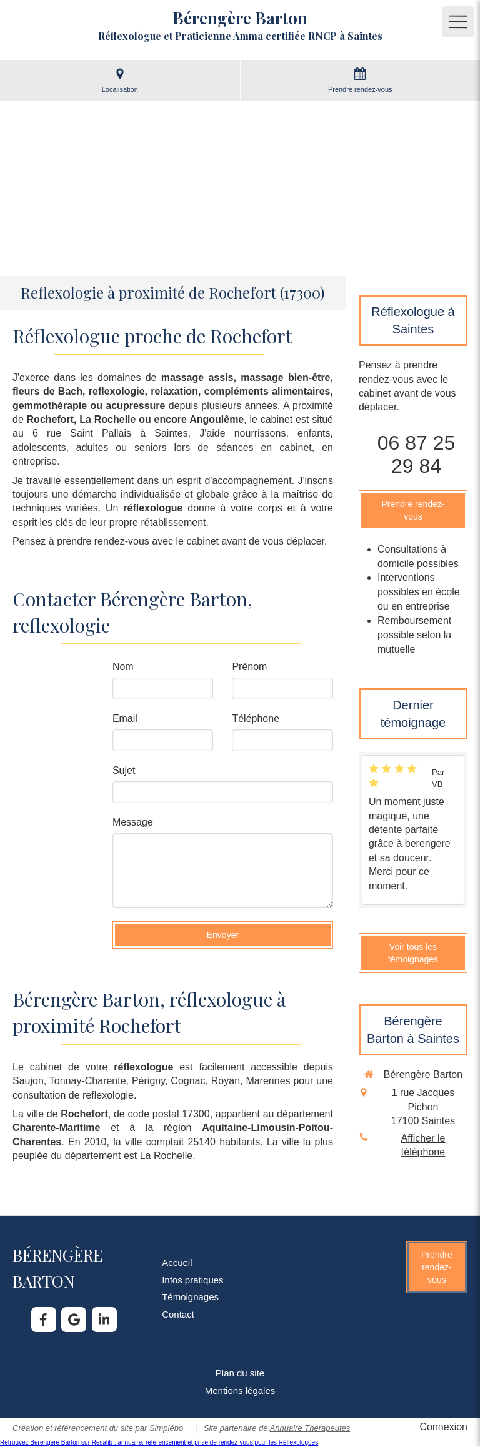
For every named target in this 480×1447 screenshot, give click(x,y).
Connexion (444, 1426)
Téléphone (255, 718)
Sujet (123, 770)
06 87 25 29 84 (417, 454)
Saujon (28, 1080)
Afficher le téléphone (423, 1145)
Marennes (268, 1080)
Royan (225, 1080)
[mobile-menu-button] (458, 21)
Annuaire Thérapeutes (310, 1428)
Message (132, 822)
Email (125, 718)
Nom (123, 666)
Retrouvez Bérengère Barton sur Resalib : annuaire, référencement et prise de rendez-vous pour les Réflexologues (159, 1442)
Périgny (148, 1080)
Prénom (249, 666)
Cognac (188, 1080)
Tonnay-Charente (87, 1080)
